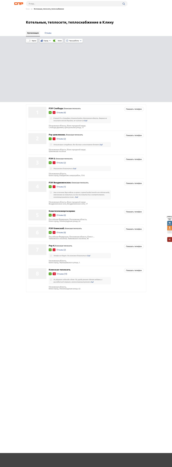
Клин (28, 9)
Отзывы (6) (61, 53)
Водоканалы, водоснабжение (101, 258)
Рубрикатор (30, 458)
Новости (45, 458)
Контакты (79, 458)
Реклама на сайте (62, 458)
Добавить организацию (135, 458)
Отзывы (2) (61, 79)
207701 (169, 224)
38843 (169, 229)
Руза (31, 252)
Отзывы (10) (62, 215)
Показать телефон (134, 49)
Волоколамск (35, 258)
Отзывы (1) (61, 127)
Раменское (33, 261)
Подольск (33, 264)
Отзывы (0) (61, 156)
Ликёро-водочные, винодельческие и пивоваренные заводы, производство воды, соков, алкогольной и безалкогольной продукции (114, 265)
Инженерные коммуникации (101, 261)
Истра (31, 255)
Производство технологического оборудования (109, 248)
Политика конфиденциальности (58, 465)
